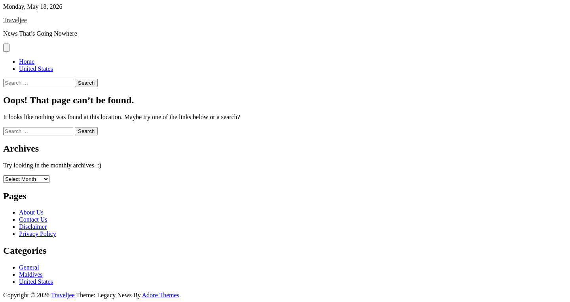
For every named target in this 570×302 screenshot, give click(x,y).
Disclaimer (33, 226)
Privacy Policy (37, 233)
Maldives (31, 274)
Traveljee (15, 20)
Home (26, 61)
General (29, 267)
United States (36, 68)
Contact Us (33, 219)
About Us (31, 212)
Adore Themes (160, 295)
